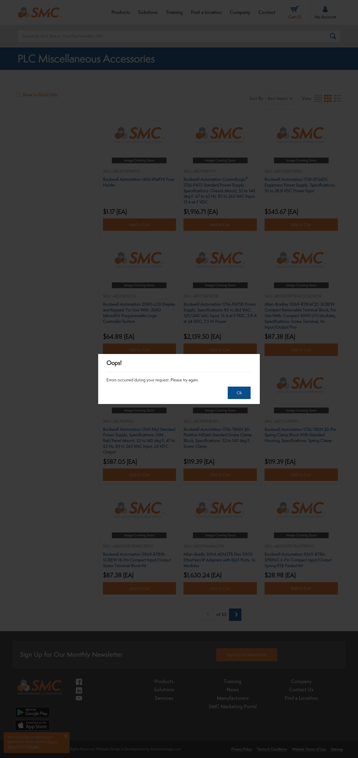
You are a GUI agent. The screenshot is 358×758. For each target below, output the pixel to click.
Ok (238, 393)
